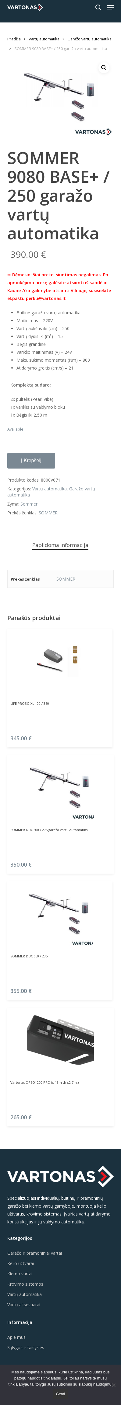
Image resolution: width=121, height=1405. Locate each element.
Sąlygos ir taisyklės (25, 1347)
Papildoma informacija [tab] (60, 544)
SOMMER (48, 513)
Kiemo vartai (19, 1274)
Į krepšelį (31, 460)
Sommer (28, 504)
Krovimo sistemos (25, 1284)
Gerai (60, 1394)
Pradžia (14, 39)
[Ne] (113, 1385)
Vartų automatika (44, 39)
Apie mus (16, 1337)
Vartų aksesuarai (23, 1305)
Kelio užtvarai (20, 1263)
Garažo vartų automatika (89, 39)
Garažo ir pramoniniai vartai (34, 1253)
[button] (110, 7)
